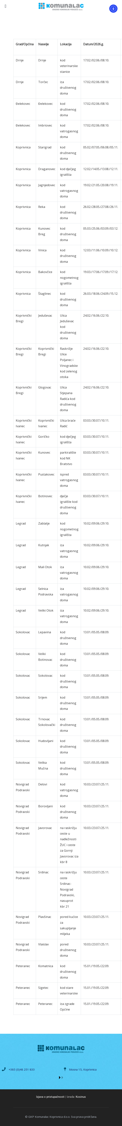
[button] (60, 1077)
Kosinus (81, 1096)
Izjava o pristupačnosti (50, 1096)
